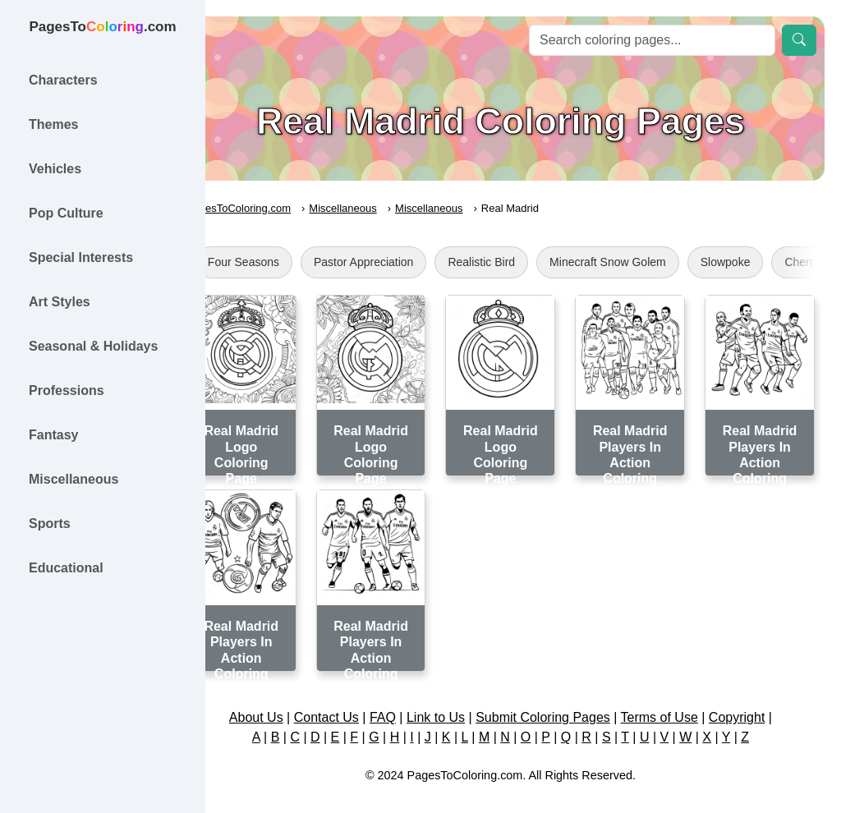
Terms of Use (681, 699)
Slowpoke (771, 262)
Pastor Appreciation (408, 262)
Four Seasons (288, 262)
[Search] (652, 40)
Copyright (759, 699)
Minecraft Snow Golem (653, 262)
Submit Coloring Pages (566, 699)
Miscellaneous (388, 208)
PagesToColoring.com (284, 208)
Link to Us (459, 699)
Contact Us (348, 699)
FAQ (406, 699)
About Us (278, 699)
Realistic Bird (527, 262)
